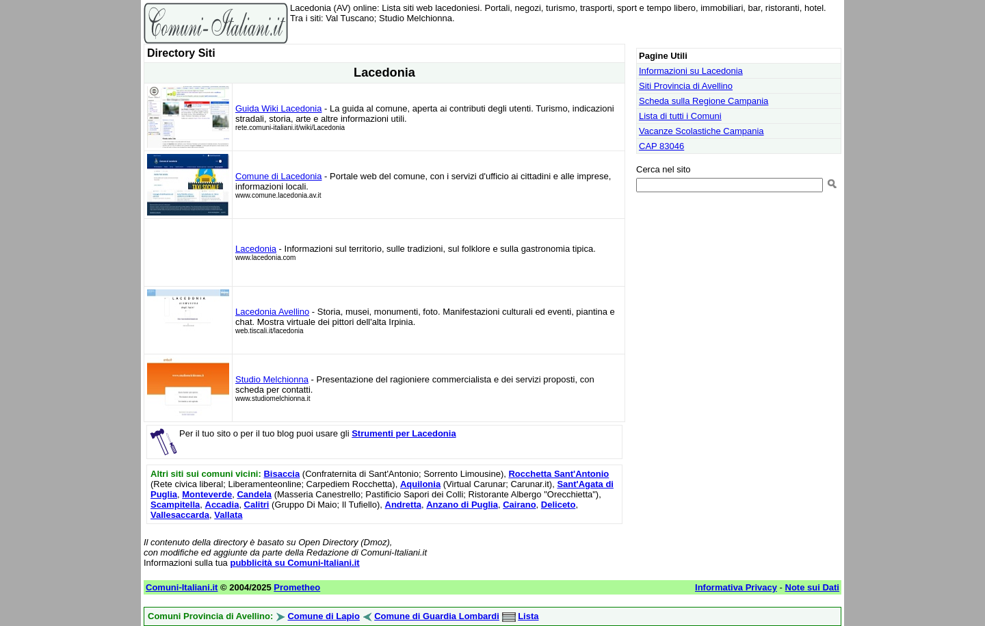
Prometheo (297, 587)
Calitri (257, 504)
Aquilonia (420, 484)
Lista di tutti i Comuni (680, 116)
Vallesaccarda (179, 515)
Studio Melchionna (271, 379)
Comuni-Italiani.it (182, 587)
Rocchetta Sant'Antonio (558, 474)
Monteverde (207, 494)
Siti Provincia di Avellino (686, 86)
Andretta (403, 504)
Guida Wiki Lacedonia (278, 108)
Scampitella (175, 504)
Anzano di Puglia (462, 504)
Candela (254, 494)
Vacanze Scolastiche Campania (701, 131)
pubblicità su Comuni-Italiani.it (294, 563)
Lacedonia (255, 249)
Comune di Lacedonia (278, 176)
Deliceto (558, 504)
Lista (528, 616)
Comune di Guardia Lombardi (436, 616)
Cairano (519, 504)
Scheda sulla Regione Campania (703, 101)
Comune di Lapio (323, 616)
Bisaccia (281, 474)
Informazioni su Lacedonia (691, 71)
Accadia (222, 504)
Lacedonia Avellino (272, 312)
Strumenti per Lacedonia (404, 433)
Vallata (228, 515)
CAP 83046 (661, 146)
